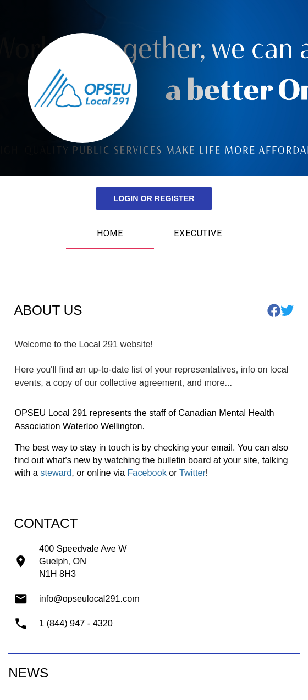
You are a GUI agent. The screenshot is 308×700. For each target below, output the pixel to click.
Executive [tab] (198, 233)
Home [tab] (110, 233)
